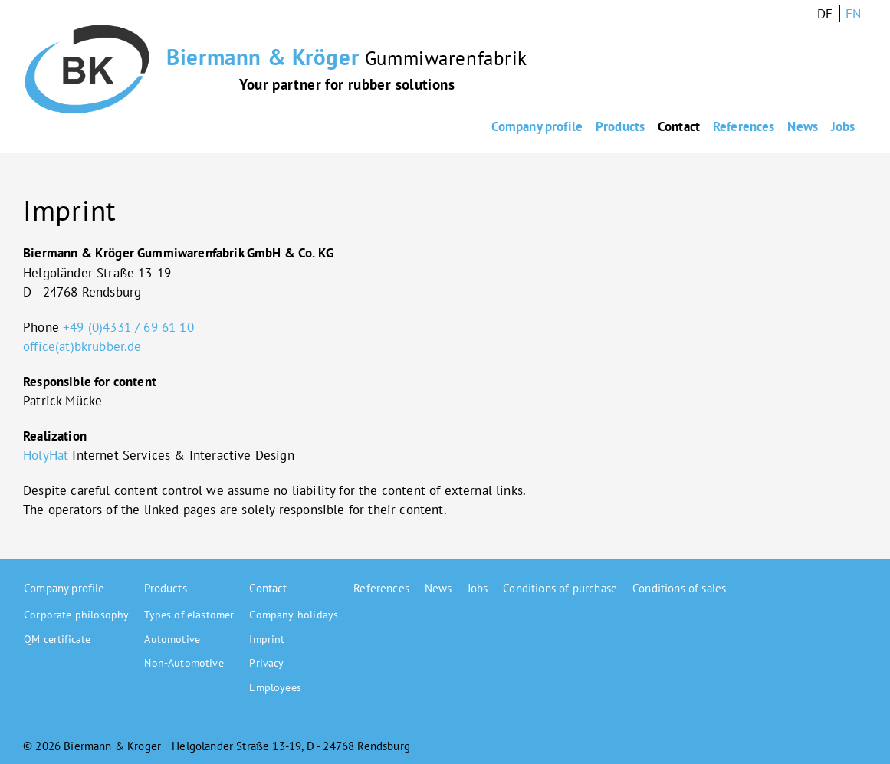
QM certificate (57, 639)
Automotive (172, 639)
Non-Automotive (183, 663)
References (686, 127)
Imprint (266, 639)
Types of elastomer (189, 614)
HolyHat (45, 455)
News (770, 127)
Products (510, 127)
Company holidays (293, 614)
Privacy (266, 663)
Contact (595, 127)
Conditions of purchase (560, 588)
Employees (275, 687)
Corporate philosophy (76, 614)
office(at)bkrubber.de (82, 346)
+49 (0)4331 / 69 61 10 (128, 327)
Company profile (402, 127)
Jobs (835, 127)
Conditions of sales (679, 588)
